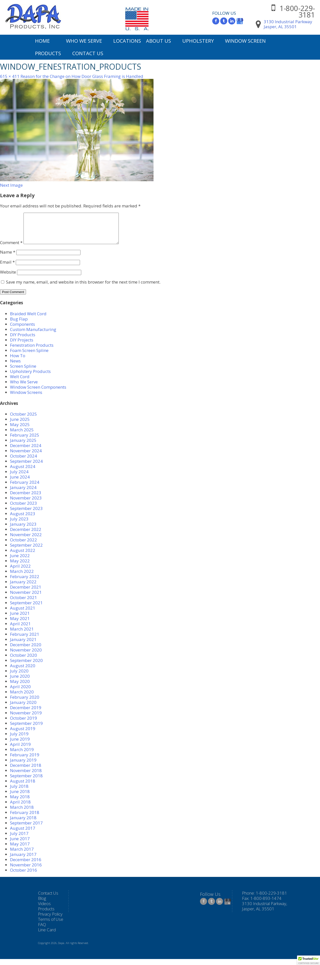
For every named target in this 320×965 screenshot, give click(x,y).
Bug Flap (19, 325)
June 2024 (20, 483)
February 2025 (24, 441)
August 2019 (22, 734)
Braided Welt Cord (28, 319)
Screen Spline (23, 372)
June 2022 (20, 561)
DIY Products (22, 340)
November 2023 (26, 504)
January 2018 (23, 823)
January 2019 (23, 766)
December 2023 (25, 498)
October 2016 (23, 876)
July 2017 (19, 839)
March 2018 (22, 813)
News (15, 367)
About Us (158, 40)
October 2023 (23, 509)
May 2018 (20, 802)
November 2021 (26, 598)
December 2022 (25, 535)
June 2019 (20, 745)
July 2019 (19, 740)
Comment (11, 248)
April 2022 (20, 572)
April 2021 (20, 630)
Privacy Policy (50, 920)
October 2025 (23, 420)
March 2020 (22, 698)
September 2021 (26, 609)
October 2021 (23, 603)
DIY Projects (21, 346)
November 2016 (26, 871)
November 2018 (26, 776)
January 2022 (23, 588)
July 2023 (19, 525)
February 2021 (24, 640)
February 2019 (24, 761)
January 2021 (23, 645)
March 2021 (22, 635)
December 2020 (25, 650)
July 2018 (19, 792)
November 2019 (26, 719)
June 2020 (20, 682)
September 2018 (26, 782)
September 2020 (26, 666)
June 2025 (20, 425)
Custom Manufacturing (33, 335)
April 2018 (20, 808)
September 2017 (26, 829)
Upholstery (198, 40)
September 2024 (26, 467)
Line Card (47, 936)
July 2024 (19, 478)
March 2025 (22, 436)
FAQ (42, 930)
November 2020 (26, 656)
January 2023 (23, 530)
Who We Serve (84, 40)
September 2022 (26, 551)
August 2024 (22, 472)
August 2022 (22, 556)
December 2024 (25, 451)
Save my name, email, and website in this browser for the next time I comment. (83, 288)
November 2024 (26, 457)
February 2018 (24, 818)
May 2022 (20, 567)
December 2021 (25, 593)
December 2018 (25, 771)
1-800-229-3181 (297, 11)
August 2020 (22, 671)
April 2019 (20, 750)
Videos (44, 909)
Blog (42, 904)
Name (7, 258)
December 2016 (25, 865)
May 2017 (20, 850)
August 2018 (22, 787)
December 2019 (25, 713)
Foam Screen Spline (29, 356)
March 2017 (22, 855)
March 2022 (22, 577)
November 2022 (26, 540)
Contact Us (87, 53)
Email (7, 268)
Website (8, 278)
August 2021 (22, 614)
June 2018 (20, 797)
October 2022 (23, 546)
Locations (127, 40)
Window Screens (26, 398)
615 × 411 (10, 76)
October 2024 (23, 462)
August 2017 (22, 834)
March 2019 (22, 755)
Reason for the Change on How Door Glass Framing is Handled (81, 76)
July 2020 (19, 677)
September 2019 (26, 729)
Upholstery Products (30, 377)
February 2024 (24, 488)
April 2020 (20, 692)
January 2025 (23, 446)
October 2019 (23, 724)
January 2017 (23, 860)
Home (42, 40)
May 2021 (20, 624)
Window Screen (245, 40)
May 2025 (20, 430)
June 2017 (20, 844)
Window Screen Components (38, 393)
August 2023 (22, 519)
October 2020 (23, 661)
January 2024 (23, 493)
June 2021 (20, 619)
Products (48, 53)
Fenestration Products (32, 351)
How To (17, 361)
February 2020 (24, 703)
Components (22, 330)
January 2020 (23, 708)
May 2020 (20, 687)
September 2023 (26, 514)
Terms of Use (50, 925)
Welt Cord (20, 382)
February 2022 (24, 582)
